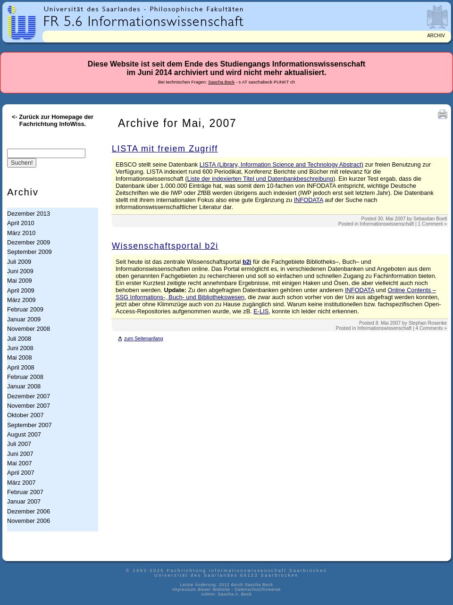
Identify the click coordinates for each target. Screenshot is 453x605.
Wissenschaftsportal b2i (165, 246)
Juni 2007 (20, 453)
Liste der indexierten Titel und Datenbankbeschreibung (260, 178)
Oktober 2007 (25, 415)
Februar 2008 (25, 376)
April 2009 (20, 290)
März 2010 (21, 232)
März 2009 (21, 299)
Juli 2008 (19, 338)
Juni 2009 (20, 271)
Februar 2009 (25, 309)
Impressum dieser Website (201, 589)
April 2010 (20, 223)
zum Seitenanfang (143, 338)
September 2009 (29, 251)
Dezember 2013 (28, 213)
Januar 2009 (24, 319)
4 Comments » (431, 328)
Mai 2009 (19, 280)
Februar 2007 (25, 492)
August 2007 (24, 434)
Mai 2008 (19, 357)
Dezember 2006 (28, 511)
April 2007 (20, 472)
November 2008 (28, 328)
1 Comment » (432, 224)
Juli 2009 (19, 261)
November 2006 (28, 520)
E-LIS (260, 311)
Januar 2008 (24, 386)
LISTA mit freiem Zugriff (165, 148)
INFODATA (308, 199)
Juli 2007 (19, 443)
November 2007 (28, 405)
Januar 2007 (24, 501)
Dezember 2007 (28, 396)
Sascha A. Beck (235, 594)
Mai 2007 (19, 463)
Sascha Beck (221, 81)
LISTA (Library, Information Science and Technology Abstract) (281, 164)
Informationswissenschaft (387, 224)
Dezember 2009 (28, 242)
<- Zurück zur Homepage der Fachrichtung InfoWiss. (52, 120)
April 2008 (20, 367)
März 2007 (21, 482)
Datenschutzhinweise (258, 589)
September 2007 (29, 425)
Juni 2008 (20, 348)
